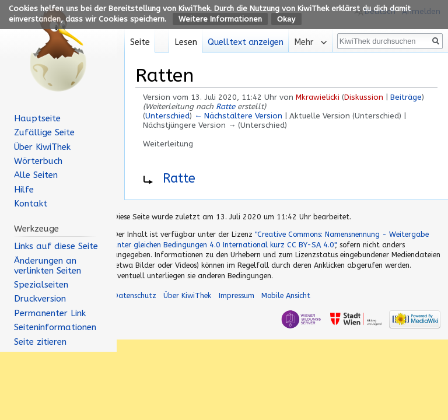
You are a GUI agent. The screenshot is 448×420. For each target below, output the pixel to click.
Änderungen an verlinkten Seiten (47, 266)
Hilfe (24, 189)
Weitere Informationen (220, 19)
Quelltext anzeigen (246, 42)
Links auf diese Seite (56, 246)
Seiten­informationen (55, 327)
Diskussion (363, 97)
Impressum (236, 295)
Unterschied (167, 115)
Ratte (225, 106)
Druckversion (40, 298)
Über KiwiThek (42, 147)
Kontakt (30, 203)
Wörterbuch (38, 161)
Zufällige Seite (44, 132)
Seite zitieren (40, 342)
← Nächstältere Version (238, 115)
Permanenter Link (50, 313)
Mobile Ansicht (285, 295)
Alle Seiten (36, 175)
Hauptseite (37, 118)
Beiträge (406, 97)
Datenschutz (134, 295)
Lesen (185, 42)
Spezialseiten (41, 284)
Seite (140, 42)
